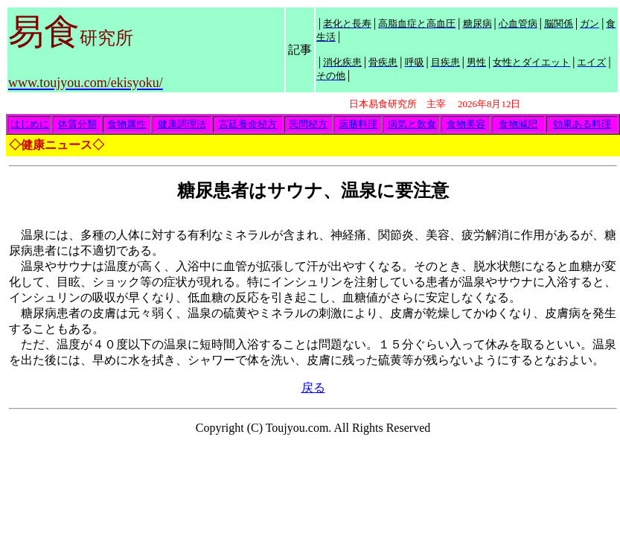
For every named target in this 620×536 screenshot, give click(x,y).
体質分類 (77, 124)
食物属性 (126, 124)
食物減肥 (518, 124)
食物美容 (466, 124)
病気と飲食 (412, 124)
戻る (313, 387)
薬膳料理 (358, 124)
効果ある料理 (582, 124)
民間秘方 (308, 124)
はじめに (29, 124)
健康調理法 (182, 124)
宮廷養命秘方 (248, 124)
